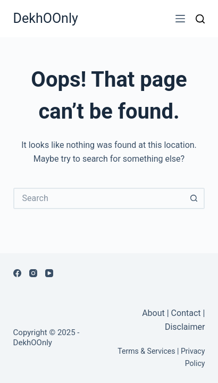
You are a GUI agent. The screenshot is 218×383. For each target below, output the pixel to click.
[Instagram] (33, 273)
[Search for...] (98, 198)
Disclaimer (185, 327)
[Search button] (194, 198)
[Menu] (180, 18)
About (154, 313)
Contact (186, 313)
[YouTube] (49, 273)
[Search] (200, 18)
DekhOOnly (45, 18)
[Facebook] (17, 273)
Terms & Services (146, 351)
